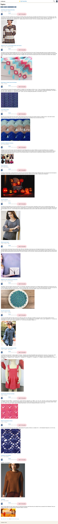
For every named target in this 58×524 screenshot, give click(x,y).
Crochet (2, 46)
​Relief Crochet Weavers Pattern (7, 420)
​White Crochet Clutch (5, 242)
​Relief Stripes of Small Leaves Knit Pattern (9, 82)
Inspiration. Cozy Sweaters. (6, 455)
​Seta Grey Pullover (4, 199)
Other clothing (10, 349)
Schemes (5, 83)
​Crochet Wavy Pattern (5, 109)
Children (5, 312)
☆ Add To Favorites (22, 14)
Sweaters (9, 11)
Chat (1, 144)
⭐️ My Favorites (23, 1)
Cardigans (9, 312)
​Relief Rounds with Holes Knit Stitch (7, 393)
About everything (6, 144)
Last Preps (3, 499)
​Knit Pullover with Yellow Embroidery (8, 9)
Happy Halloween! (4, 165)
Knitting (2, 11)
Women (5, 11)
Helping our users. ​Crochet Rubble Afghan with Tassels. (11, 45)
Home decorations (10, 280)
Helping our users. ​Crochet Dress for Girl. (8, 348)
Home (5, 46)
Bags (8, 243)
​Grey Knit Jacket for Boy (5, 310)
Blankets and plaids (10, 46)
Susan (9, 48)
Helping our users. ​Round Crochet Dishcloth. (9, 279)
